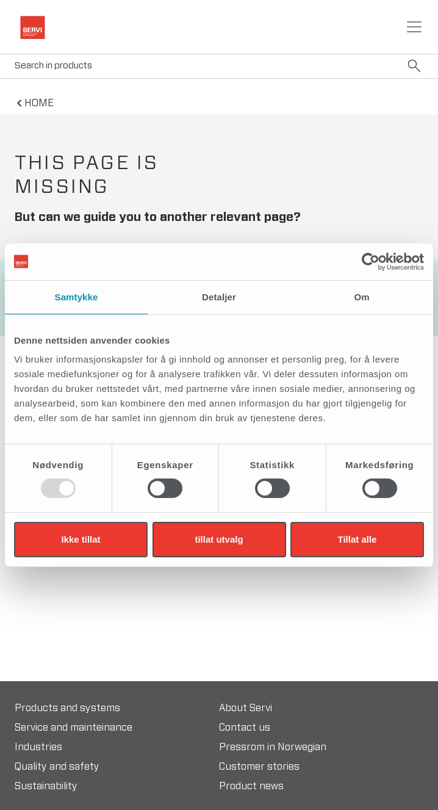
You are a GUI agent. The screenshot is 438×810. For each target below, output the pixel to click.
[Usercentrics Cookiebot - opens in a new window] (370, 261)
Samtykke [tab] (76, 296)
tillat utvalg (219, 539)
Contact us (244, 727)
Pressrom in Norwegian (272, 747)
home (39, 103)
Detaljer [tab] (219, 296)
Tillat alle (357, 539)
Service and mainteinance (73, 727)
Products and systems (67, 708)
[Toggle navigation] (414, 27)
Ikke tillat (80, 539)
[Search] (219, 66)
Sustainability (46, 786)
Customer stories (259, 767)
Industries (38, 747)
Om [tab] (361, 296)
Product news (251, 786)
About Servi (245, 708)
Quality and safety (57, 767)
